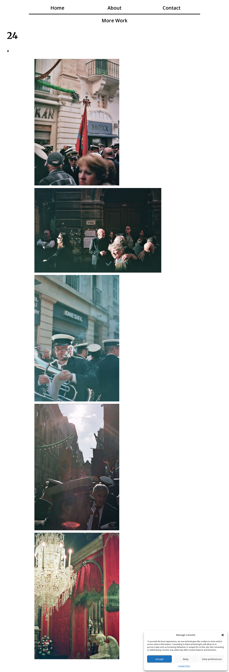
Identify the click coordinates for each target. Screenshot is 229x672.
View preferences (212, 659)
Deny (186, 659)
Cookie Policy (184, 666)
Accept (160, 659)
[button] (222, 635)
